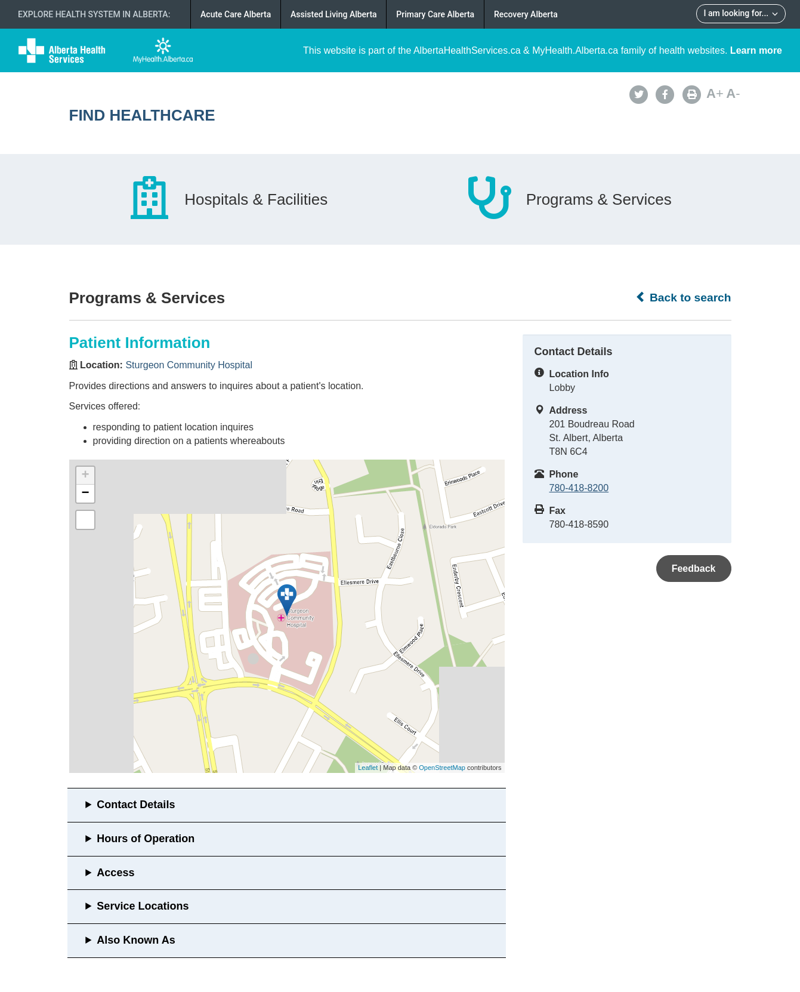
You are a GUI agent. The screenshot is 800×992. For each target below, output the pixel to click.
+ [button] (85, 476)
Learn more (756, 50)
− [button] (85, 494)
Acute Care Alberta (235, 14)
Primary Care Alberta (435, 14)
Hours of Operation (145, 839)
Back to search (683, 297)
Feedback (694, 568)
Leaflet (368, 767)
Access (115, 873)
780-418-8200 (579, 488)
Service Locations (143, 906)
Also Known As (136, 940)
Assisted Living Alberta (334, 14)
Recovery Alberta (526, 14)
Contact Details (136, 805)
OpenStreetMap (442, 767)
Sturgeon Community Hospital (188, 365)
